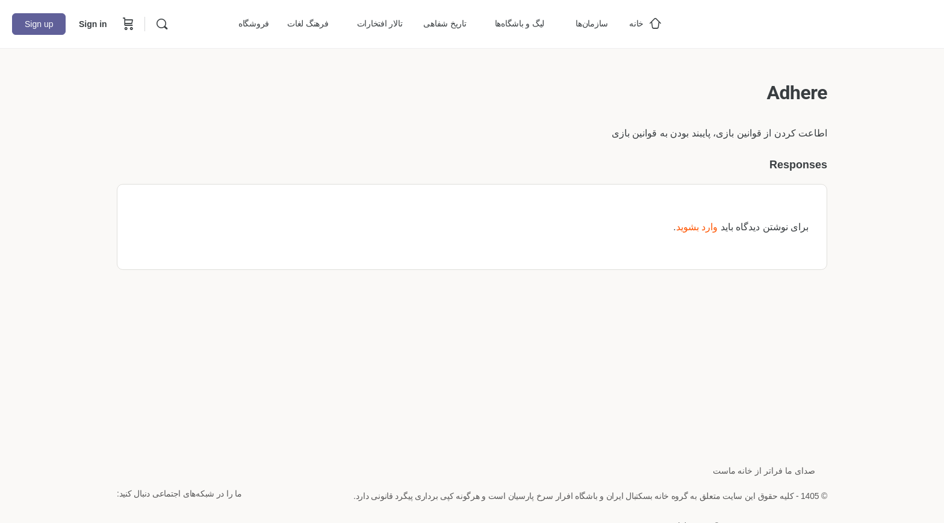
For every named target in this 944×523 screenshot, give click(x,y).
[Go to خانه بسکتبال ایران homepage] (841, 22)
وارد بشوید (697, 227)
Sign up (39, 24)
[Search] (162, 24)
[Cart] (127, 24)
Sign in (93, 24)
